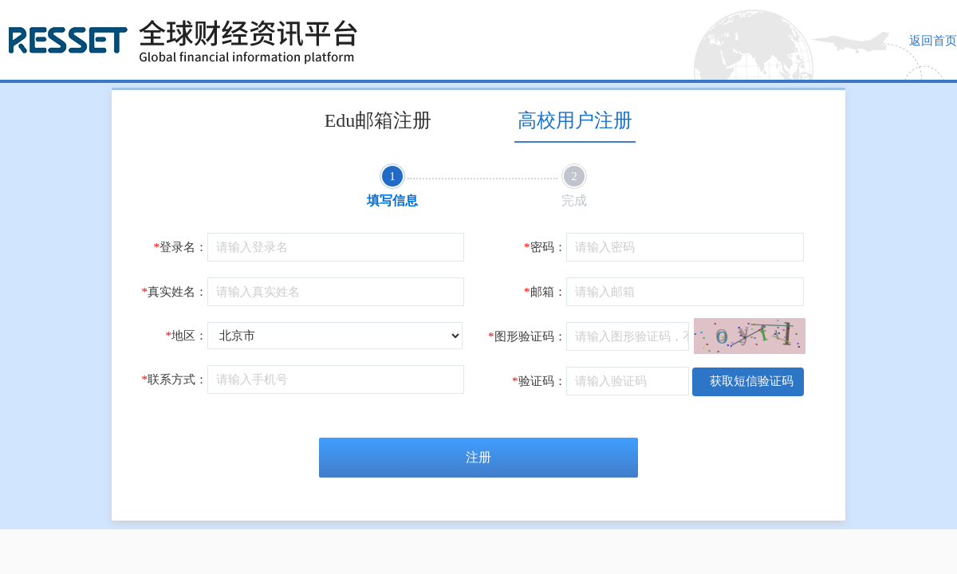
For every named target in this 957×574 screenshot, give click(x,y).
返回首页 (933, 40)
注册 (478, 457)
